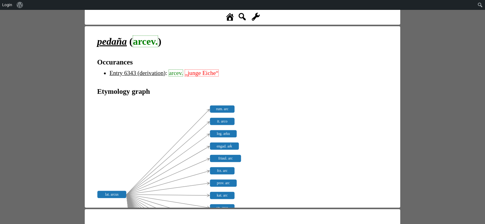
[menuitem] (20, 5)
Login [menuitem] (7, 4)
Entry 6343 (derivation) (137, 73)
